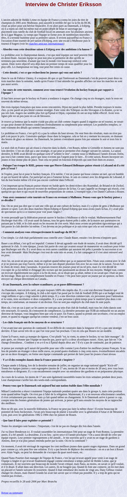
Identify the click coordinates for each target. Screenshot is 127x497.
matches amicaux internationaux (46, 43)
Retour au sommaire (12, 492)
